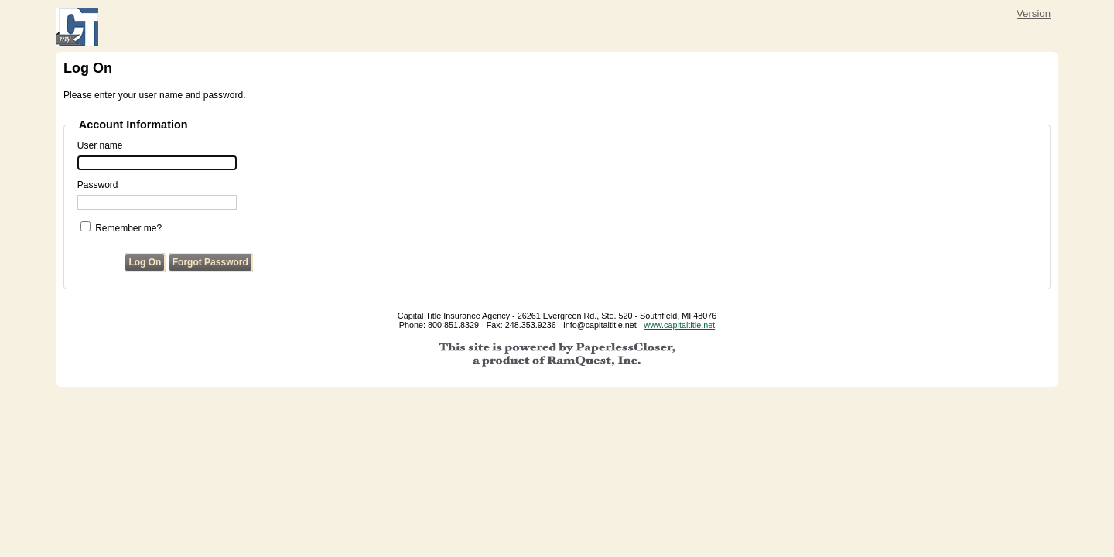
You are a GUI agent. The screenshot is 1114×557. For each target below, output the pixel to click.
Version (1034, 13)
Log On (144, 262)
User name (100, 145)
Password (97, 184)
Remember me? (128, 228)
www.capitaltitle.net (679, 325)
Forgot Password (210, 262)
